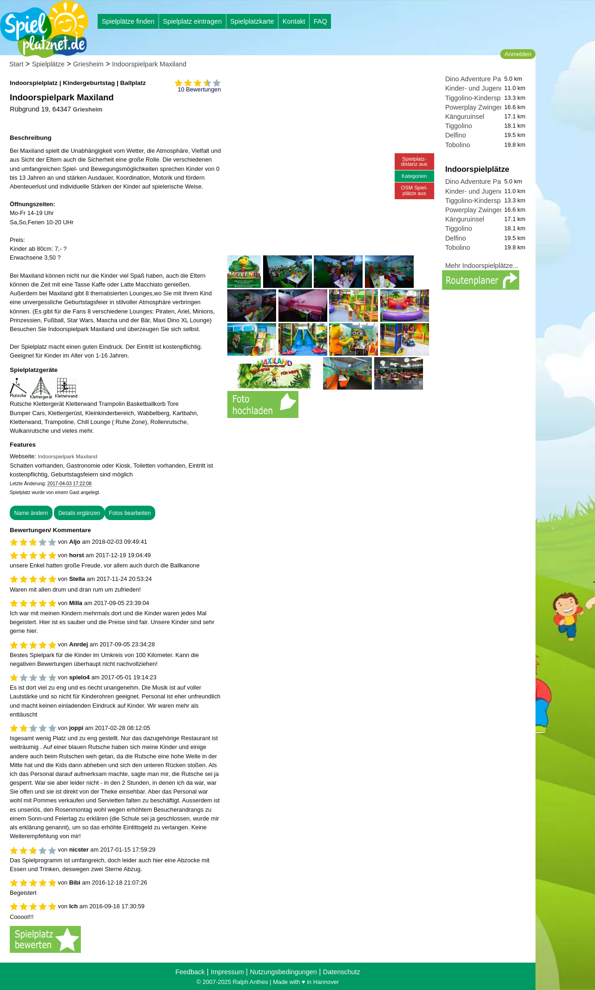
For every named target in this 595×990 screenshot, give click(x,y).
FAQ (320, 21)
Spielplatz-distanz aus (414, 161)
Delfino (455, 135)
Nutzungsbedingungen (283, 972)
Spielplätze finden (128, 21)
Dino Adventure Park (476, 79)
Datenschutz (341, 972)
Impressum (227, 972)
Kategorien (414, 176)
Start (16, 64)
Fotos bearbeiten (130, 513)
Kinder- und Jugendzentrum (486, 88)
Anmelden (517, 54)
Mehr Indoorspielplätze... (482, 265)
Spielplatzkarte (252, 21)
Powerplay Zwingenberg (481, 107)
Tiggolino (458, 126)
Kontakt (294, 21)
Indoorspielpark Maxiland (149, 64)
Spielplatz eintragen (192, 21)
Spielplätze (48, 64)
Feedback (190, 972)
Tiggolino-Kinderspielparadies (489, 98)
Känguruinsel (464, 116)
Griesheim (88, 64)
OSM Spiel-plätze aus (414, 190)
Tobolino (457, 145)
